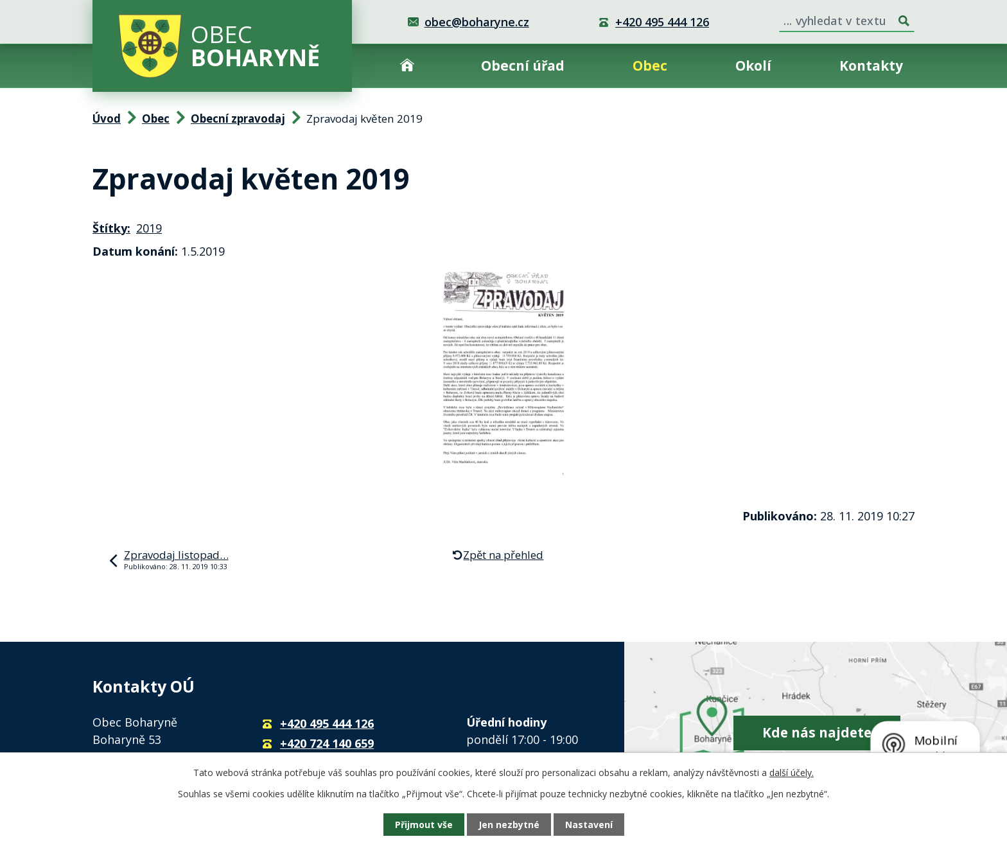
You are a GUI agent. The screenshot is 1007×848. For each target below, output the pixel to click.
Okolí (753, 66)
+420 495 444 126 (662, 22)
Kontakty (871, 66)
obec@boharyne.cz (477, 22)
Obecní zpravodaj (238, 118)
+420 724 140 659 (327, 743)
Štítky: (111, 228)
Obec (650, 66)
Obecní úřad (523, 66)
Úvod (407, 65)
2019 (149, 228)
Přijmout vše (424, 824)
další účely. (791, 772)
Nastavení (589, 824)
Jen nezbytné (508, 824)
